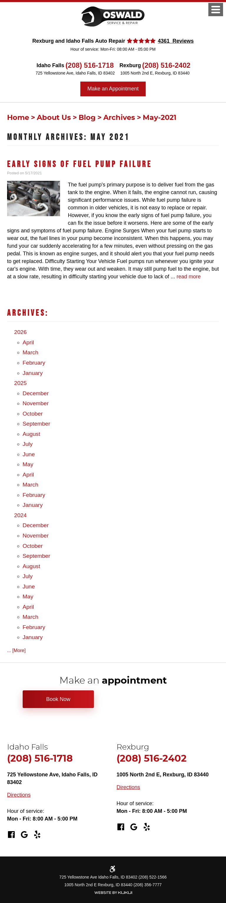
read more (189, 277)
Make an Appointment (113, 89)
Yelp (37, 835)
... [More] (16, 650)
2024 (20, 515)
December (36, 393)
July (28, 444)
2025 (20, 383)
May (28, 464)
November (36, 403)
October (33, 414)
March (30, 352)
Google (24, 835)
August (31, 434)
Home (18, 117)
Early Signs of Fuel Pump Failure (79, 164)
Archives (119, 117)
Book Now (58, 699)
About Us (54, 117)
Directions (19, 795)
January (33, 373)
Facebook (11, 835)
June (29, 454)
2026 (20, 332)
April (28, 342)
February (34, 363)
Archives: (28, 313)
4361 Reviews (176, 41)
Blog (87, 117)
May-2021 (159, 117)
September (36, 424)
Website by (113, 892)
